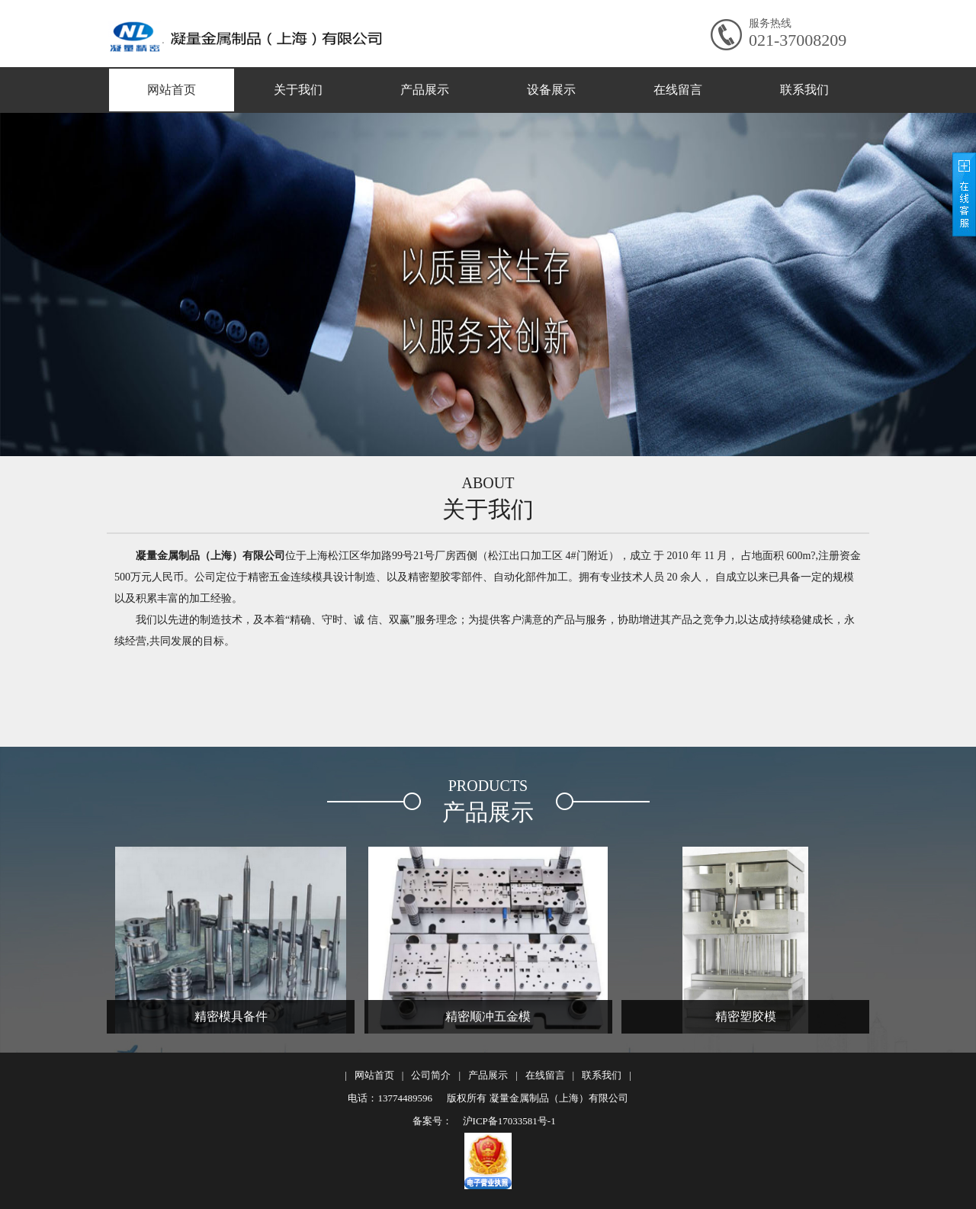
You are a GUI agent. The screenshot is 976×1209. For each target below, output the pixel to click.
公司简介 (431, 1075)
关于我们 (298, 89)
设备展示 (551, 89)
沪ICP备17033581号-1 (507, 1121)
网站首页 (171, 89)
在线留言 (677, 89)
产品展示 (424, 89)
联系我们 (804, 89)
